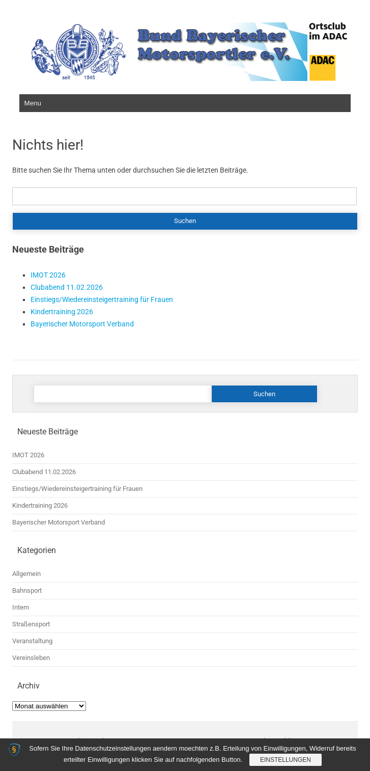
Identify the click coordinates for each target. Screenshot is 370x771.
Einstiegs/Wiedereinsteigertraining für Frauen (102, 299)
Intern (20, 607)
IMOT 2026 (48, 275)
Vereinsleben (31, 658)
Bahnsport (27, 590)
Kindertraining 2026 (62, 312)
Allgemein (26, 573)
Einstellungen (285, 759)
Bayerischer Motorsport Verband (82, 324)
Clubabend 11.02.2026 (67, 287)
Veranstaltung (32, 641)
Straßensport (31, 624)
